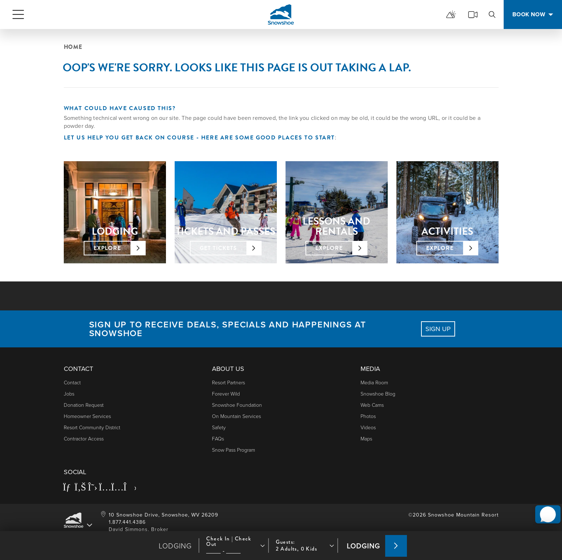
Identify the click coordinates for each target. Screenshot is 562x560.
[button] (544, 505)
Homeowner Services (87, 416)
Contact (72, 382)
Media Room (374, 382)
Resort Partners (228, 382)
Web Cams (372, 404)
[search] (492, 14)
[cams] (473, 14)
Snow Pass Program (233, 449)
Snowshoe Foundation (237, 404)
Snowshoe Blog (378, 393)
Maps (366, 438)
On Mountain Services (236, 416)
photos (368, 416)
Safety (219, 427)
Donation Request (84, 404)
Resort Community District (92, 427)
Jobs (69, 393)
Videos (368, 427)
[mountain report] (451, 14)
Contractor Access (84, 438)
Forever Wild (226, 393)
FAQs (218, 438)
